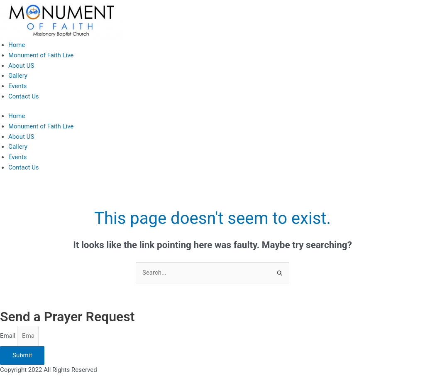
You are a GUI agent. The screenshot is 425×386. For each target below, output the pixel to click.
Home (16, 45)
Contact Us (23, 96)
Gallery (17, 75)
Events (17, 86)
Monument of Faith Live (40, 55)
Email (8, 335)
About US (21, 65)
